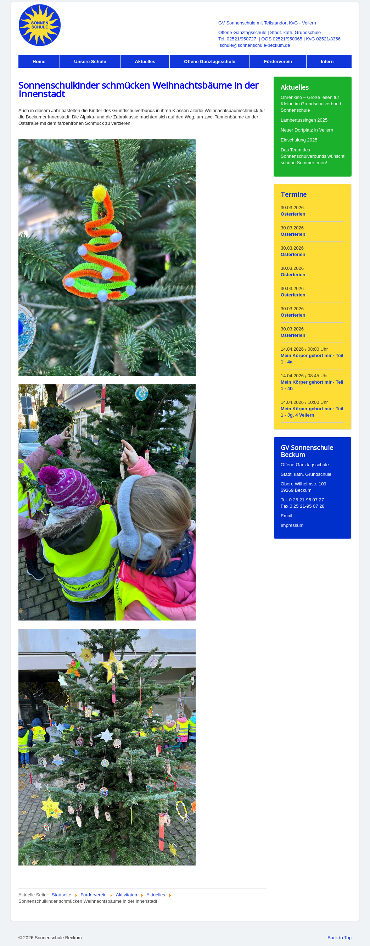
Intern (327, 61)
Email (286, 515)
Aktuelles (145, 61)
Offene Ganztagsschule (209, 61)
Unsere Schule (90, 61)
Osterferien (293, 214)
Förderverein (278, 61)
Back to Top (339, 937)
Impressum (292, 525)
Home (39, 61)
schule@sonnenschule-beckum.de (255, 45)
